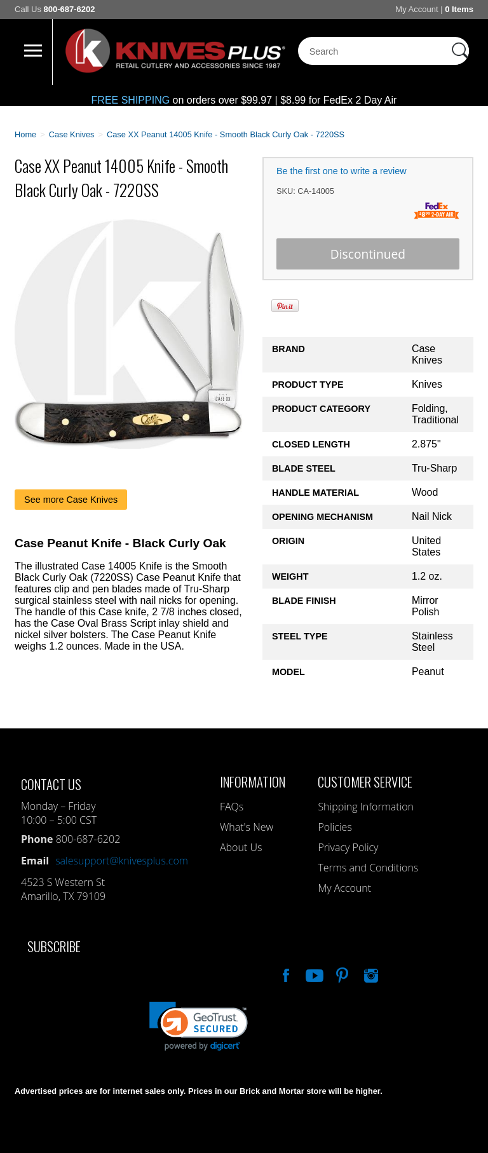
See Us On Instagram (370, 973)
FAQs (231, 807)
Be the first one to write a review (341, 171)
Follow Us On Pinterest (341, 973)
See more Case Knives (71, 500)
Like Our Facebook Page (284, 973)
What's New (246, 827)
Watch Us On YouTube (313, 973)
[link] (198, 1026)
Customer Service (365, 781)
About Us (241, 847)
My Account (416, 9)
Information (252, 781)
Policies (334, 827)
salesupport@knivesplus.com (121, 861)
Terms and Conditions (368, 868)
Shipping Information (366, 807)
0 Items (459, 9)
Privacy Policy (348, 847)
